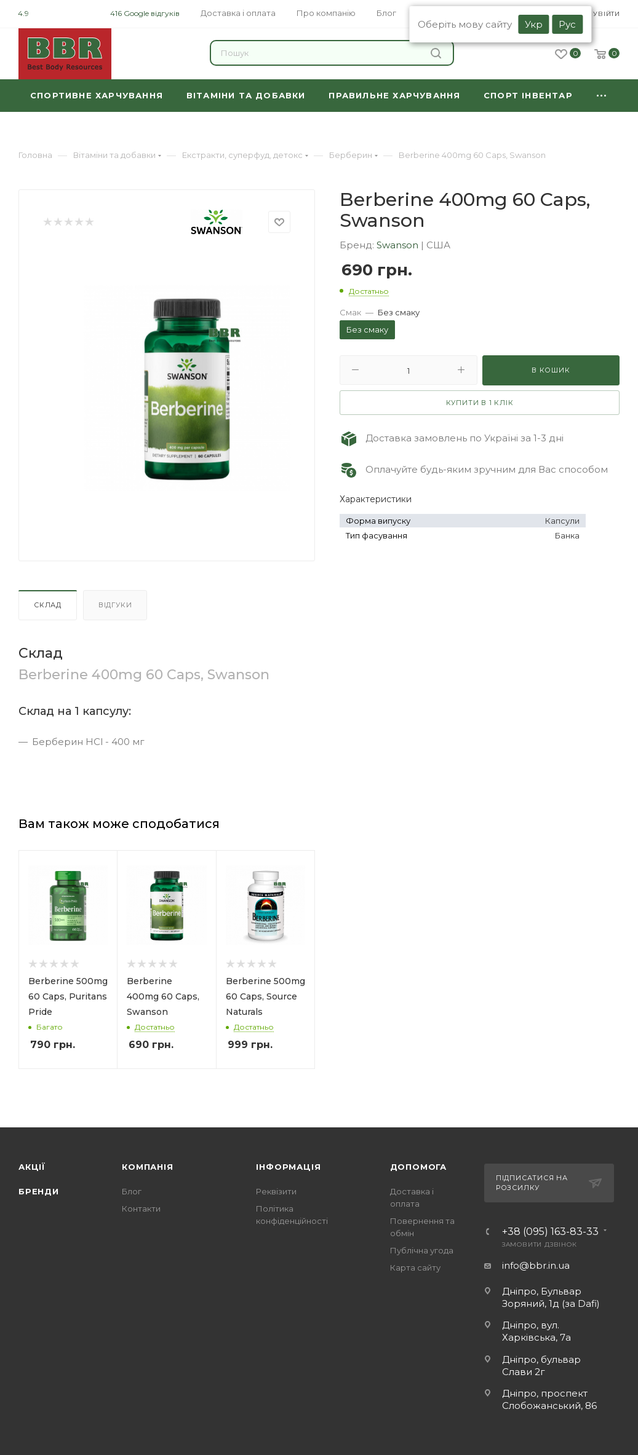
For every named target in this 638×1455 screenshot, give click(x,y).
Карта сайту (415, 1267)
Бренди (38, 1191)
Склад (48, 605)
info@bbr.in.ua (536, 1265)
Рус (567, 24)
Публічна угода (421, 1250)
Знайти (436, 53)
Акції (32, 1167)
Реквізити (276, 1191)
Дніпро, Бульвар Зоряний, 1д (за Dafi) (551, 1297)
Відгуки (115, 605)
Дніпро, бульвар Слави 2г (541, 1366)
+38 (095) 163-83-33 (550, 1232)
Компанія (147, 1167)
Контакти (141, 1208)
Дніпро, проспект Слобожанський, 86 (549, 1399)
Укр (534, 24)
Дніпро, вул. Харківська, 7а (536, 1331)
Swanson (399, 245)
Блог (132, 1191)
